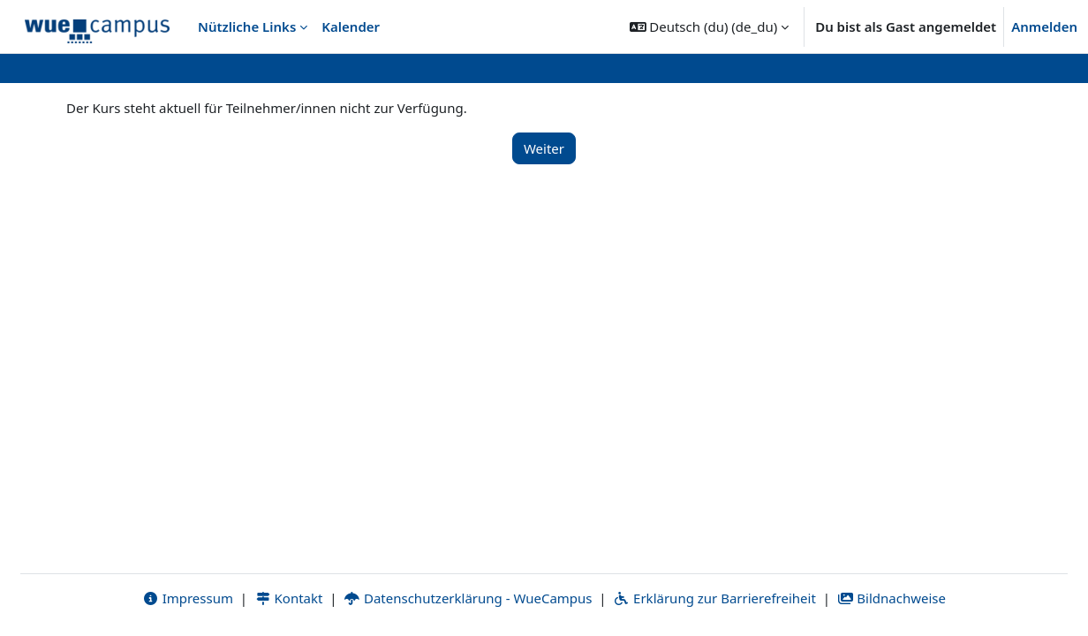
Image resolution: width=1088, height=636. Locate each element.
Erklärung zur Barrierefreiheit (714, 598)
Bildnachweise (891, 598)
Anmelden (1044, 26)
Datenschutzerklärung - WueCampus (468, 598)
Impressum (187, 598)
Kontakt (288, 598)
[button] (709, 26)
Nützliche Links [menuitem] (247, 26)
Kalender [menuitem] (350, 26)
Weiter (544, 148)
